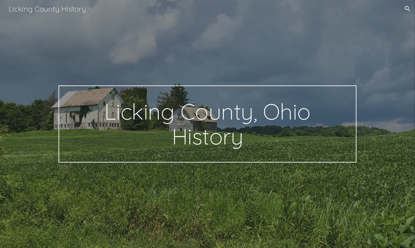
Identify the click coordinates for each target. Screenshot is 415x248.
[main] (207, 124)
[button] (407, 8)
